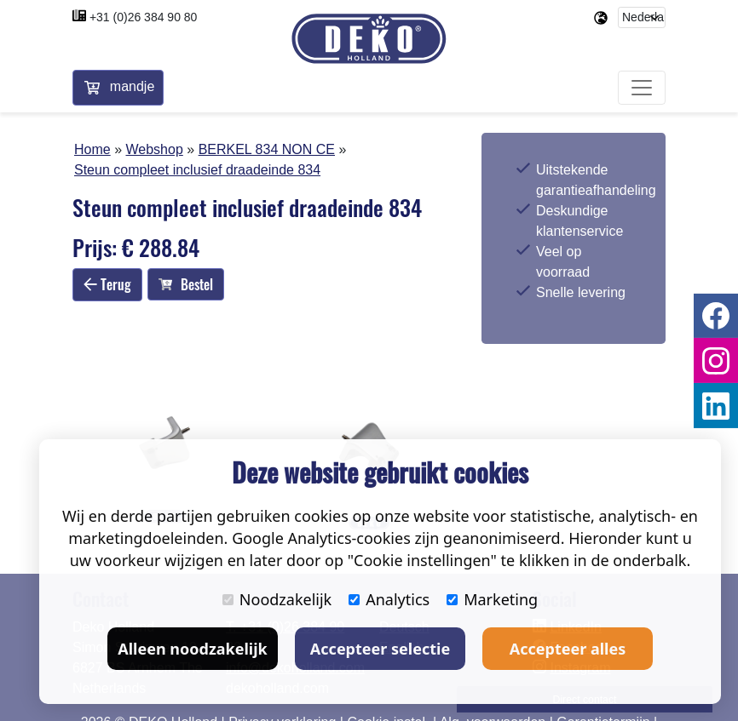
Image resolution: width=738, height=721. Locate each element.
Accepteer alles (568, 648)
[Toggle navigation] (642, 89)
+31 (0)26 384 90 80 (143, 17)
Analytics (389, 599)
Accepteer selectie (380, 648)
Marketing (492, 599)
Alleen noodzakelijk (192, 648)
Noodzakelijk (277, 599)
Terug (107, 284)
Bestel (186, 284)
